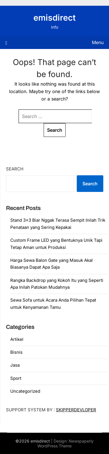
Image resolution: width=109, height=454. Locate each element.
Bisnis (16, 352)
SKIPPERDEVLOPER (76, 409)
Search (14, 169)
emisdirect (54, 18)
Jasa (15, 365)
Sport (15, 378)
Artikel (16, 339)
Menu (98, 42)
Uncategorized (25, 391)
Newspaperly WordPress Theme (65, 443)
